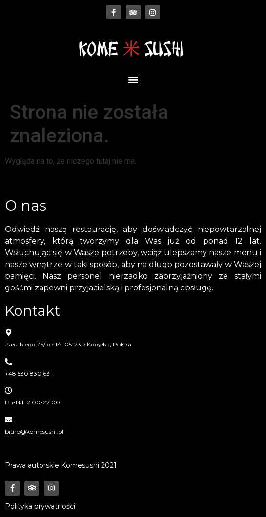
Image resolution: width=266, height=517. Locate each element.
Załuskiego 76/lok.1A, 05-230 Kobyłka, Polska (68, 344)
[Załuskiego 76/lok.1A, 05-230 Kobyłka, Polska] (8, 332)
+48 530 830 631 (28, 373)
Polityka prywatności (40, 506)
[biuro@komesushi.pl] (8, 419)
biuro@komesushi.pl (34, 431)
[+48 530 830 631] (8, 361)
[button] (133, 79)
